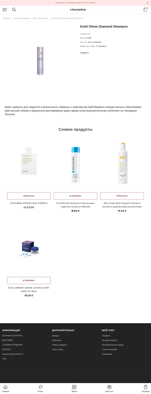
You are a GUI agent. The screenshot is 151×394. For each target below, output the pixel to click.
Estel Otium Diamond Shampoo (67, 18)
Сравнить (84, 52)
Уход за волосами (21, 18)
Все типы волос (41, 18)
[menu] (4, 9)
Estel (89, 37)
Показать (28, 196)
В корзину (75, 196)
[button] (40, 389)
